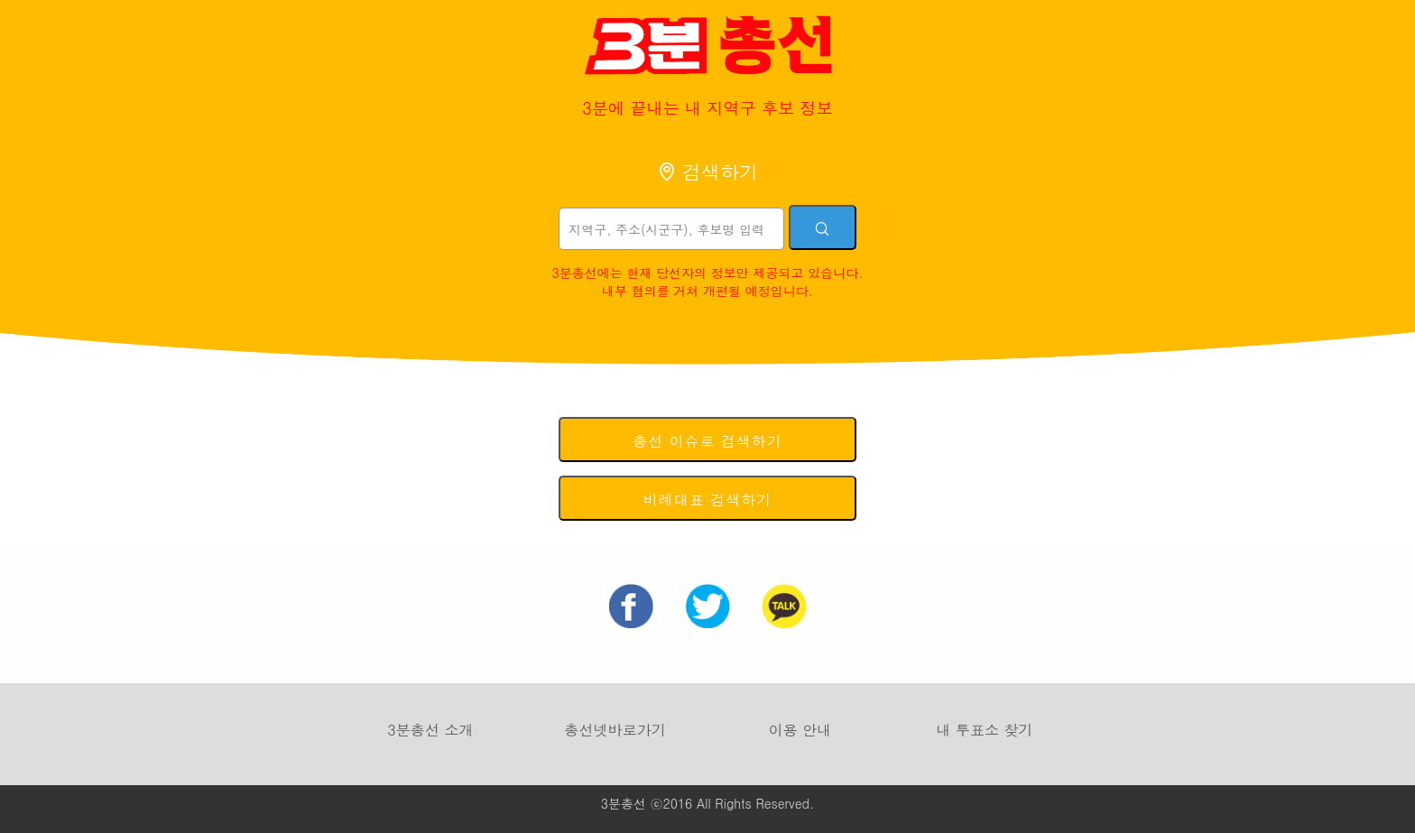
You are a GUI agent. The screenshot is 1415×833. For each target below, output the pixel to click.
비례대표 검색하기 (707, 499)
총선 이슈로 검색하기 (707, 440)
